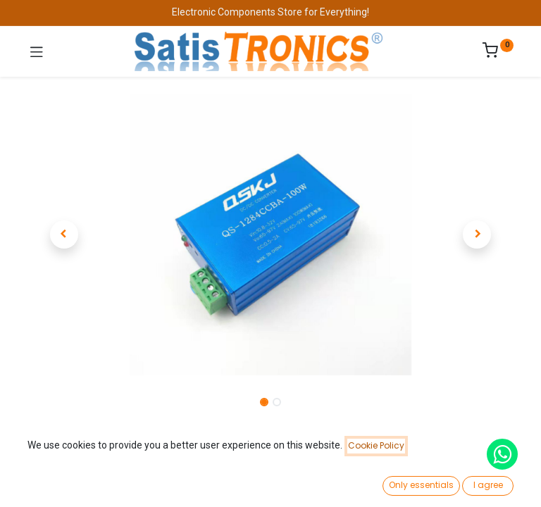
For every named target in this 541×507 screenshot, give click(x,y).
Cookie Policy (376, 445)
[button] (64, 234)
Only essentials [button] (421, 485)
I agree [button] (488, 485)
